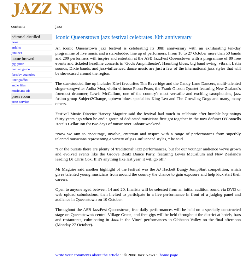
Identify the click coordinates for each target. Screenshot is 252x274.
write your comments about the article (87, 255)
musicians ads (21, 90)
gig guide (18, 64)
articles (16, 47)
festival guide (21, 69)
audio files (19, 85)
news (15, 42)
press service (20, 101)
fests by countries (23, 74)
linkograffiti (20, 80)
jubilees (17, 53)
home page (169, 255)
